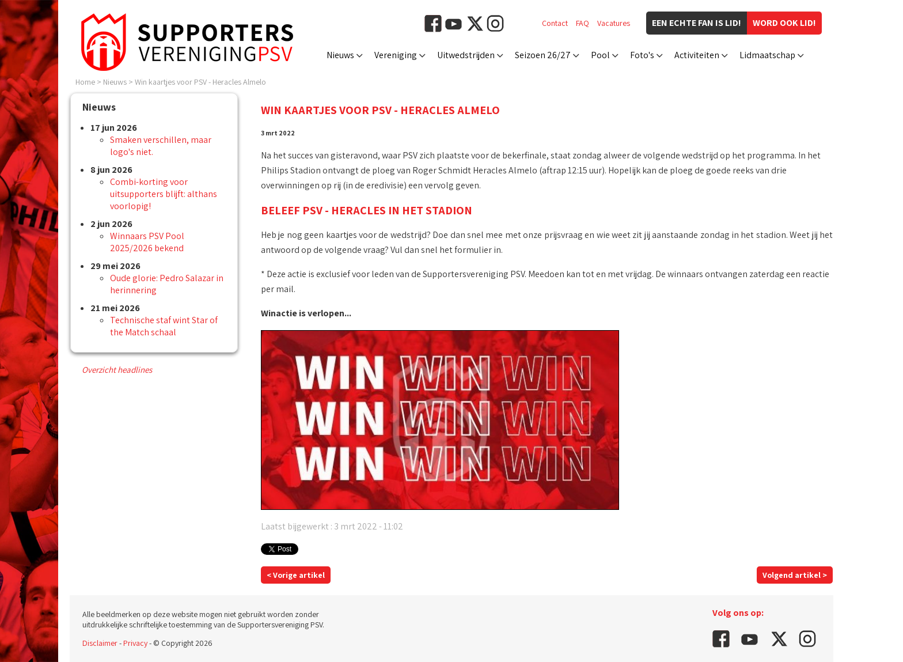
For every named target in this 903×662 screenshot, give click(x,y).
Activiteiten (696, 55)
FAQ (582, 23)
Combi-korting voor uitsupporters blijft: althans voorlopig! (163, 194)
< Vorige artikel (296, 575)
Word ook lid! (784, 23)
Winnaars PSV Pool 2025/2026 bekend (147, 242)
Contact (555, 23)
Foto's (642, 55)
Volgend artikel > (794, 575)
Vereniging (395, 55)
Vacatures (613, 23)
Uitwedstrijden (466, 55)
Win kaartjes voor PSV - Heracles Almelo (200, 82)
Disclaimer (99, 643)
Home (85, 82)
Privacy (135, 643)
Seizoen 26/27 (543, 55)
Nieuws (340, 55)
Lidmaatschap (767, 55)
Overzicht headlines (117, 369)
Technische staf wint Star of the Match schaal (164, 326)
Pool (600, 55)
